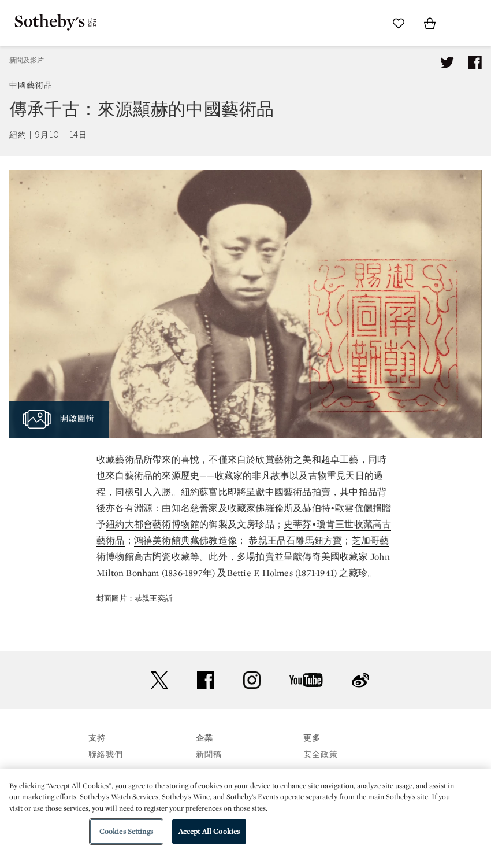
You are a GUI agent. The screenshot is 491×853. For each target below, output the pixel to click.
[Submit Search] (367, 23)
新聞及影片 (26, 60)
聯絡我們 (105, 754)
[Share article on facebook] (475, 62)
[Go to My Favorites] (398, 23)
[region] (245, 811)
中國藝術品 (31, 85)
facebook (205, 680)
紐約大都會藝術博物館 (152, 524)
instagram (252, 680)
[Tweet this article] (447, 62)
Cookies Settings (126, 831)
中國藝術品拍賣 (297, 492)
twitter (159, 680)
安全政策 (320, 754)
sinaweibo (360, 680)
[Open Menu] (461, 24)
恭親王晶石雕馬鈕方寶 (295, 540)
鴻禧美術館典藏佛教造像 (185, 540)
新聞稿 (209, 754)
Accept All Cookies (209, 831)
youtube (306, 680)
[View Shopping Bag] (430, 23)
